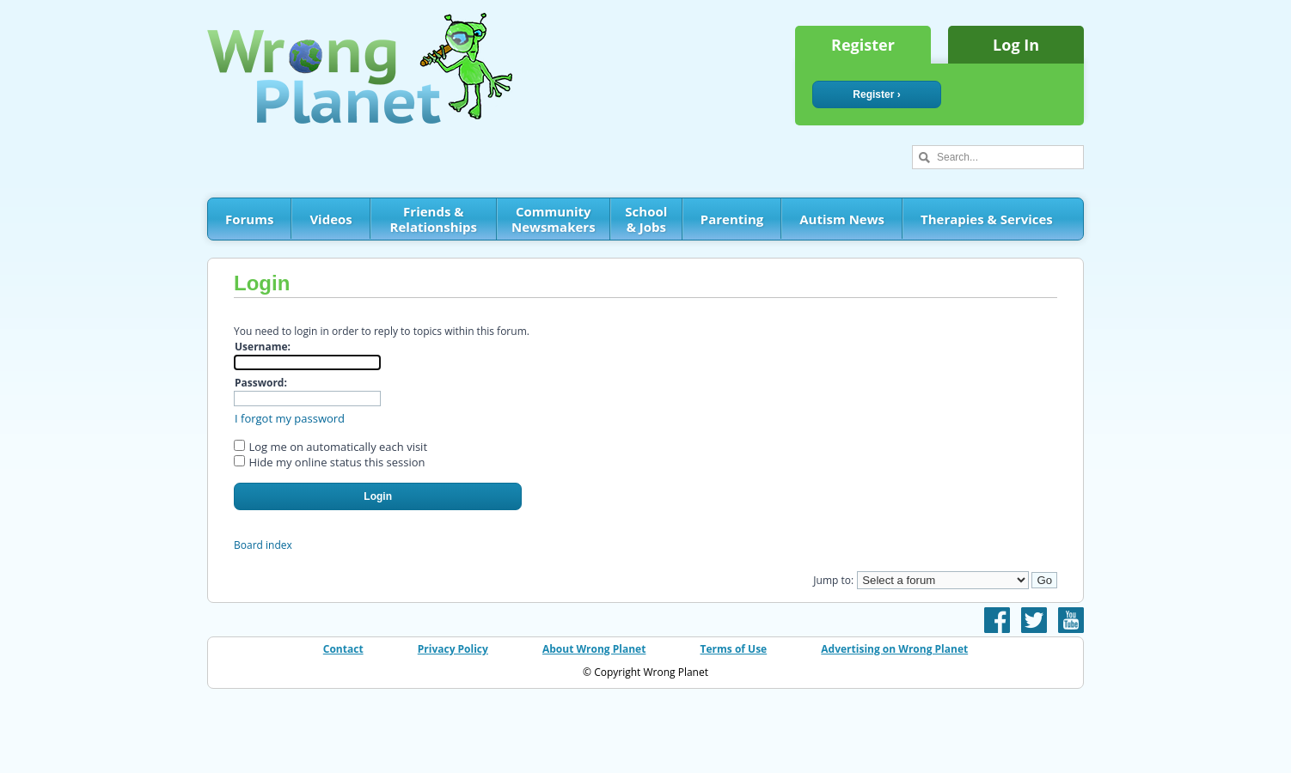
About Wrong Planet (594, 649)
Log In (1016, 44)
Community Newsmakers (553, 219)
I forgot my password (290, 418)
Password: (261, 382)
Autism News (841, 219)
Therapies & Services (987, 219)
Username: (263, 346)
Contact (343, 649)
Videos (330, 219)
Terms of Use (734, 649)
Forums (249, 219)
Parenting (732, 219)
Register (863, 44)
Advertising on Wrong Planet (894, 649)
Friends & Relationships (433, 219)
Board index (263, 545)
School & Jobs (646, 219)
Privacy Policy (453, 649)
